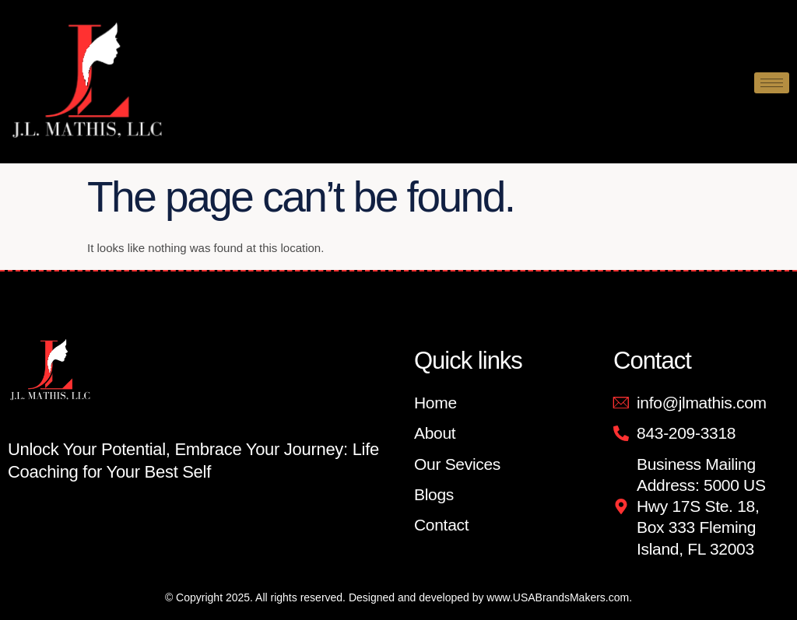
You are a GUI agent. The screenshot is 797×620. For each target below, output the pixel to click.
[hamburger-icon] (771, 82)
